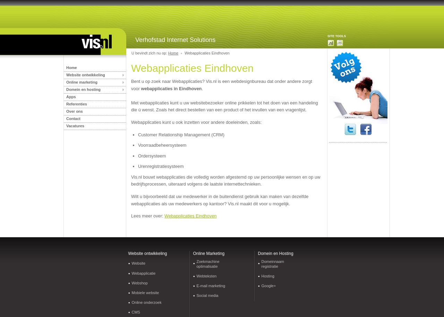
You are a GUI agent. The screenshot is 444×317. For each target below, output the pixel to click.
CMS (136, 312)
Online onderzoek (147, 302)
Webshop (140, 283)
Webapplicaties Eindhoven (190, 216)
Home (71, 68)
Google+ (269, 286)
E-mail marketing (211, 286)
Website (139, 263)
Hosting (268, 276)
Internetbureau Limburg (90, 44)
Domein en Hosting (275, 253)
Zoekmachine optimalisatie (208, 263)
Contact (73, 119)
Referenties (76, 104)
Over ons (74, 111)
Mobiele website (145, 293)
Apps (71, 97)
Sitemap (339, 43)
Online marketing (81, 82)
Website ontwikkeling (85, 75)
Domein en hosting (83, 89)
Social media (208, 295)
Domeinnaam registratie (273, 263)
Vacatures (75, 126)
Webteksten (207, 276)
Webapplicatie (144, 273)
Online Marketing (209, 253)
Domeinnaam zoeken (330, 43)
